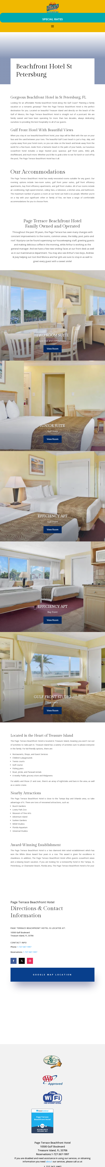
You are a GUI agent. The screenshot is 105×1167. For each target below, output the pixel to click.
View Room (52, 348)
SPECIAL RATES (52, 19)
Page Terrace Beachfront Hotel (42, 1118)
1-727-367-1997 (24, 947)
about (49, 1161)
